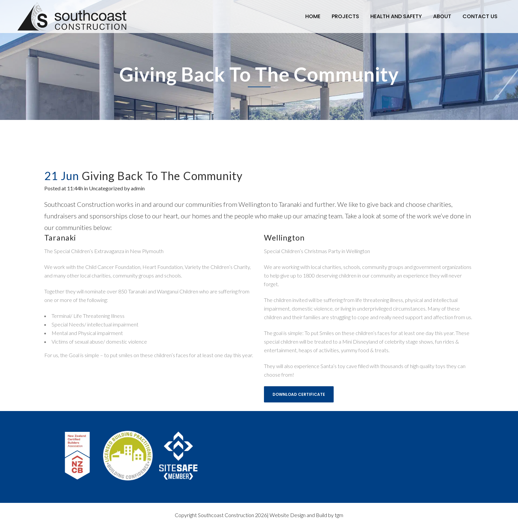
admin (138, 188)
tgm (339, 515)
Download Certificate (299, 394)
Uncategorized (106, 188)
